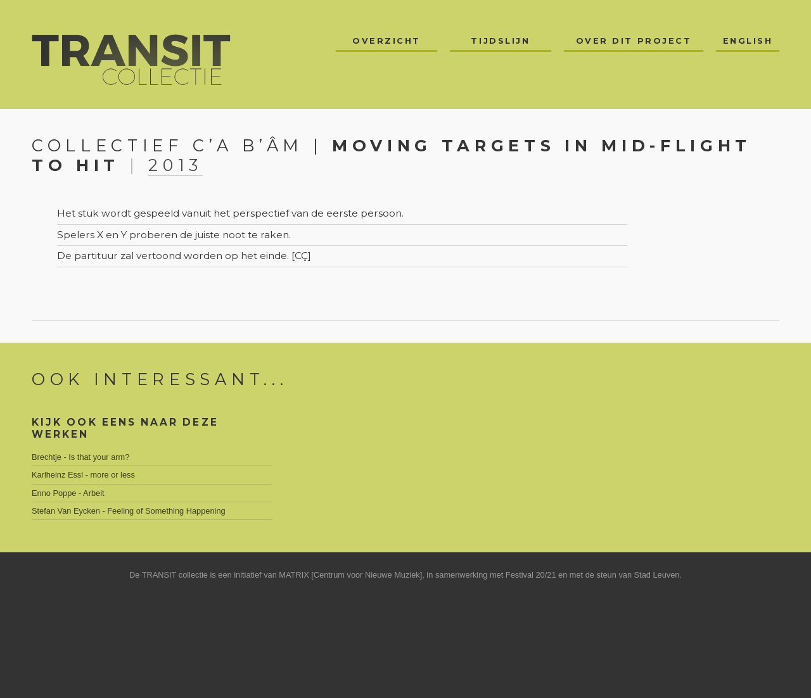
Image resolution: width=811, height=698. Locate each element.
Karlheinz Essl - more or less (83, 474)
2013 (175, 165)
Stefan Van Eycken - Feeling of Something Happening (129, 511)
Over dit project (634, 41)
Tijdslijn (500, 41)
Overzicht (386, 41)
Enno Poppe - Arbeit (68, 493)
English (748, 41)
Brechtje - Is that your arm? (80, 457)
